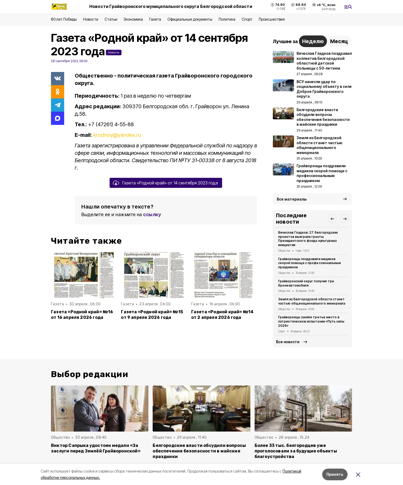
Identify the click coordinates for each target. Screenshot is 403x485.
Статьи (111, 19)
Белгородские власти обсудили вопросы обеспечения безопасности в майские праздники (199, 451)
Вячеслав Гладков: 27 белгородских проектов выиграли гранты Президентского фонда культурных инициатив (308, 238)
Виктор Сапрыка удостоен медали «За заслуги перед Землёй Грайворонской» (95, 448)
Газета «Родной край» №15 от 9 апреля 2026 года (152, 314)
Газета (155, 19)
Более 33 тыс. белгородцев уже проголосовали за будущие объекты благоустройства (296, 451)
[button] (332, 218)
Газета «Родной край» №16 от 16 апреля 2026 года (82, 314)
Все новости (287, 341)
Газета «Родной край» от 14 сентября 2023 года (170, 182)
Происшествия (272, 19)
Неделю (313, 41)
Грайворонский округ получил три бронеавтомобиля (306, 283)
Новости (90, 19)
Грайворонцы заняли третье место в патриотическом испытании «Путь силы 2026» (311, 321)
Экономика (133, 19)
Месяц (339, 41)
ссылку (152, 214)
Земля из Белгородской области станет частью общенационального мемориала (311, 301)
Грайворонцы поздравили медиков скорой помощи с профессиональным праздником (309, 263)
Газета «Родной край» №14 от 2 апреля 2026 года (222, 314)
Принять (334, 474)
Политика (227, 19)
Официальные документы (189, 19)
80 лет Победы (64, 19)
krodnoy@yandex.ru (117, 135)
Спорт (247, 19)
